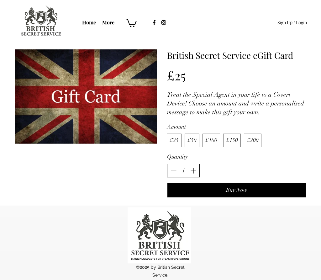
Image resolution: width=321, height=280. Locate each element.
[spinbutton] (183, 171)
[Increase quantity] (193, 170)
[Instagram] (163, 22)
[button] (131, 22)
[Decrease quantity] (173, 170)
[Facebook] (154, 22)
